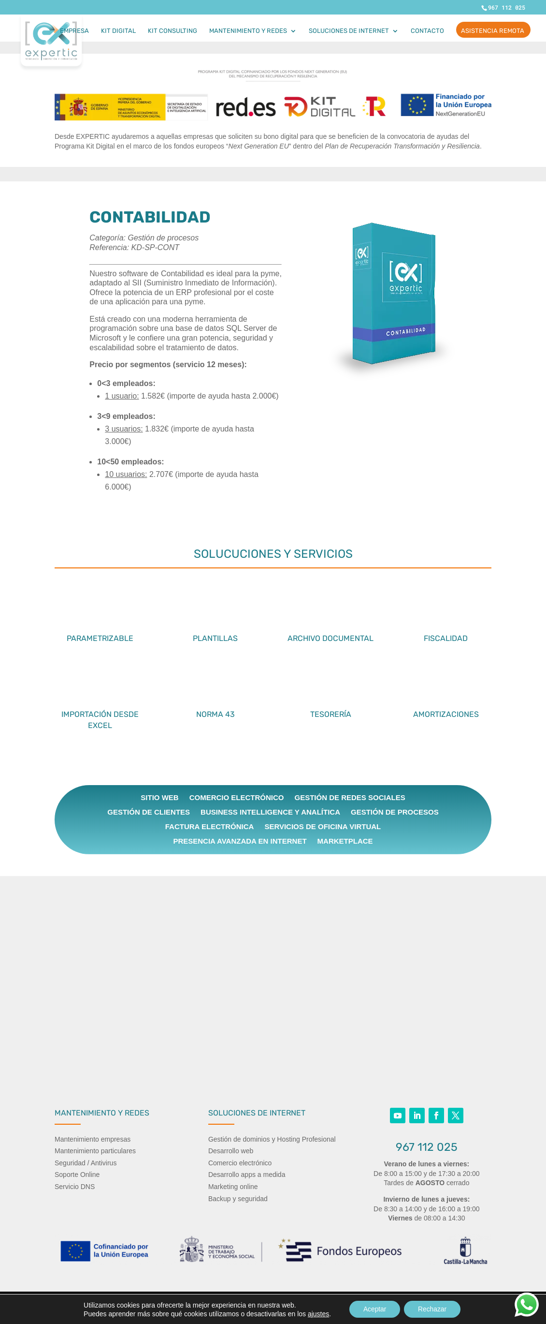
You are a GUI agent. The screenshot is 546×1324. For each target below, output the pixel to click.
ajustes (317, 1313)
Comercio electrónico (236, 798)
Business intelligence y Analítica (270, 812)
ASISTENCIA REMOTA (492, 31)
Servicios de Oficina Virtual (322, 827)
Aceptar (374, 1309)
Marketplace (345, 841)
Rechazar (432, 1309)
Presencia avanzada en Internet (239, 841)
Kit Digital (118, 31)
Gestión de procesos (395, 812)
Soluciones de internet (349, 31)
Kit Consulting (172, 31)
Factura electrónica (209, 827)
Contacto (427, 31)
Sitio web (159, 798)
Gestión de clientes (148, 812)
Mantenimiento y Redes (248, 31)
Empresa (74, 31)
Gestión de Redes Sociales (349, 798)
